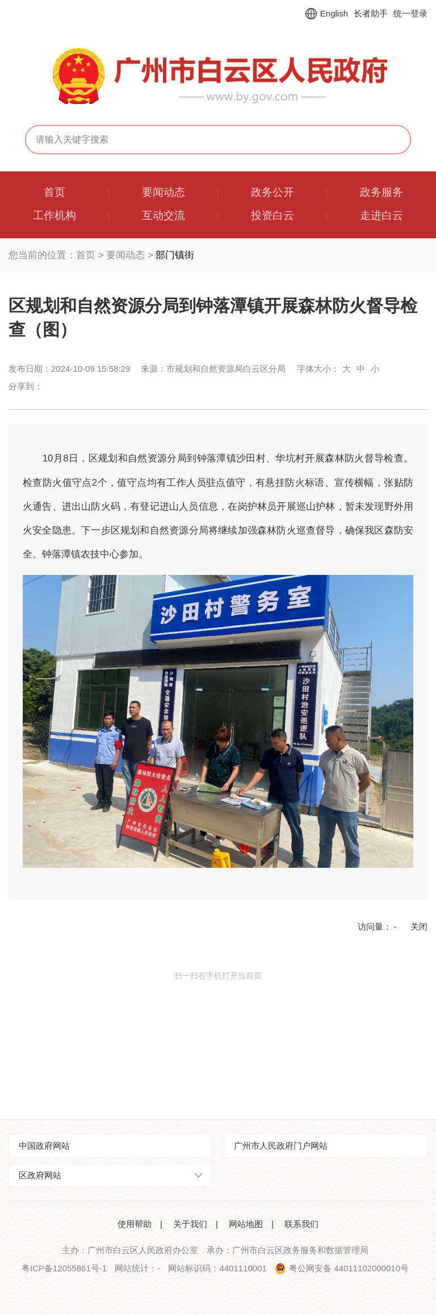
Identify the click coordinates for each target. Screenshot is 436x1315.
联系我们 (301, 1224)
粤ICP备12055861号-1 (64, 1268)
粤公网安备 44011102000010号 (349, 1268)
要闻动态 (125, 255)
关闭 (418, 926)
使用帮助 (135, 1224)
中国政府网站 (44, 1145)
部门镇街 (175, 255)
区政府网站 (40, 1175)
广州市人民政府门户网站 (281, 1145)
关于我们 (190, 1224)
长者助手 (371, 13)
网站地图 (246, 1224)
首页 (85, 255)
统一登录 (410, 13)
